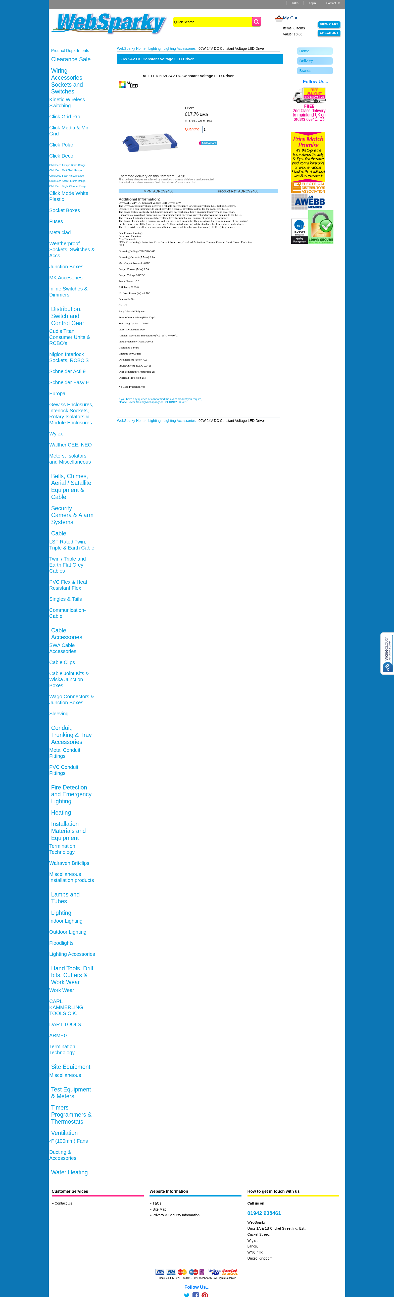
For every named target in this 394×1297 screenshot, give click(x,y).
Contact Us (333, 3)
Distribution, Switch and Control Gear (67, 316)
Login (312, 3)
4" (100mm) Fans (68, 1141)
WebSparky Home (131, 48)
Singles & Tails (65, 599)
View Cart (329, 24)
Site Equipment (70, 1067)
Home (304, 51)
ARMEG (58, 1035)
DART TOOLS (65, 1024)
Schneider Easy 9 (69, 382)
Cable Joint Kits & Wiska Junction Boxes (69, 679)
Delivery (306, 61)
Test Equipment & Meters (71, 1093)
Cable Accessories (66, 634)
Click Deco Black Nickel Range (66, 175)
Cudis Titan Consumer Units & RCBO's (69, 337)
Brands (305, 70)
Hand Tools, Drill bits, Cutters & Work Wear (72, 975)
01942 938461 (264, 1213)
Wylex (56, 433)
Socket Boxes (64, 210)
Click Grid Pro (64, 116)
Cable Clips (62, 662)
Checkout (329, 33)
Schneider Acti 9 (67, 371)
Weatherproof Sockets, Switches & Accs (72, 249)
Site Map (159, 1209)
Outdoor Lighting (67, 932)
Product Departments (70, 50)
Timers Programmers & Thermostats (71, 1114)
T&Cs (295, 3)
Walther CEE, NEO (70, 444)
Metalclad (60, 232)
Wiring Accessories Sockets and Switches (67, 81)
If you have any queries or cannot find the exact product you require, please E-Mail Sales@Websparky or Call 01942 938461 (160, 400)
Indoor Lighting (65, 921)
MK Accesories (65, 277)
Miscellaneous (65, 1075)
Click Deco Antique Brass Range (67, 165)
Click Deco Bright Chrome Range (67, 186)
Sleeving (59, 713)
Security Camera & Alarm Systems (72, 515)
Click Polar (61, 144)
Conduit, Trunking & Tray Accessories (71, 735)
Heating (61, 812)
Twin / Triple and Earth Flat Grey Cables (67, 565)
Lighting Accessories (72, 954)
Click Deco (61, 156)
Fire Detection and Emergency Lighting (71, 794)
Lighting (61, 913)
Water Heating (69, 1172)
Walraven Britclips (69, 863)
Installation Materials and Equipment (68, 831)
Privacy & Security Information (176, 1215)
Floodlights (61, 943)
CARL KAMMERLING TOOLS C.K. (66, 1007)
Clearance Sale (70, 59)
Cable (58, 533)
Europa (57, 393)
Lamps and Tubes (65, 898)
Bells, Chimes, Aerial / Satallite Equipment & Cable (71, 486)
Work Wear (61, 990)
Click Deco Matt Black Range (65, 170)
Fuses (56, 221)
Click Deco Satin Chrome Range (67, 181)
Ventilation (64, 1133)
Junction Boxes (66, 266)
